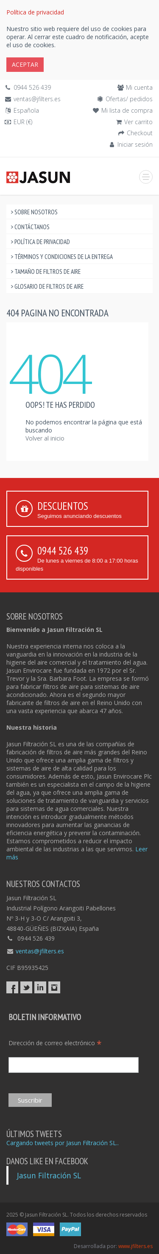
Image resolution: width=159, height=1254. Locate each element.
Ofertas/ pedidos (129, 99)
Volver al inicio (44, 438)
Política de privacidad (35, 12)
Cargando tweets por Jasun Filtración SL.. (62, 1143)
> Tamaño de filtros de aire (46, 271)
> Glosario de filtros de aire (47, 286)
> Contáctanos (30, 227)
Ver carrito (138, 122)
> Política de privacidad (40, 242)
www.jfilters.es (135, 1246)
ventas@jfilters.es (37, 99)
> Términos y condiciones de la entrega (62, 257)
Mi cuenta (139, 87)
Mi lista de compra (127, 110)
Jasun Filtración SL (49, 1175)
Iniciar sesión (135, 144)
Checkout (140, 133)
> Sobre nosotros (34, 212)
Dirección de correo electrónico (55, 1043)
